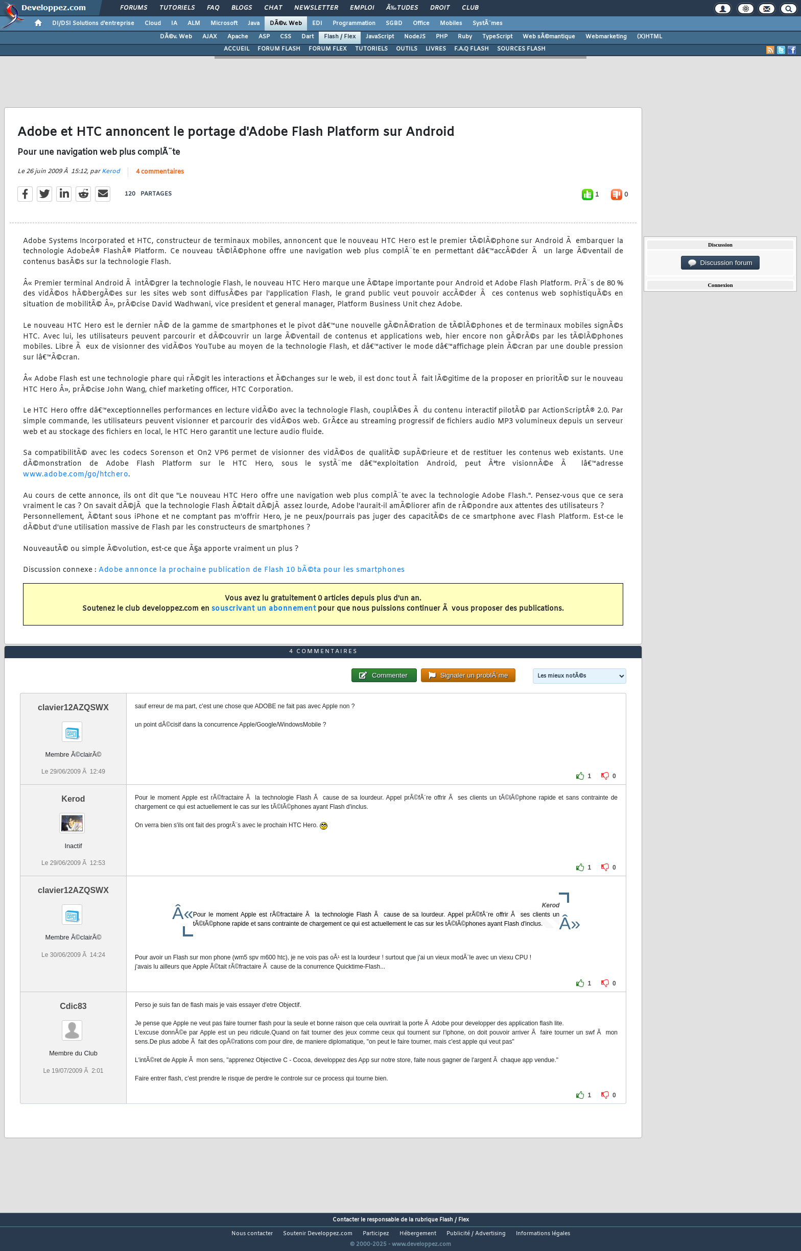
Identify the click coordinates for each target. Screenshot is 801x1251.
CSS (285, 36)
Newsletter (316, 8)
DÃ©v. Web (286, 23)
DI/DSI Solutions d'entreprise (93, 23)
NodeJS (415, 36)
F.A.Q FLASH (471, 49)
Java (254, 23)
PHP (441, 36)
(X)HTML (649, 36)
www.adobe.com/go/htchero (75, 481)
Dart (307, 36)
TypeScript (497, 36)
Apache (237, 36)
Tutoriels (177, 8)
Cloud (153, 23)
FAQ (213, 8)
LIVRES (436, 49)
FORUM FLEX (328, 49)
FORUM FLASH (278, 49)
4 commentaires (160, 178)
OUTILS (406, 49)
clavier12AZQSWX (73, 726)
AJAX (209, 36)
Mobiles (451, 23)
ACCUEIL (236, 49)
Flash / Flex (340, 36)
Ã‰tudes (402, 8)
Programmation (354, 23)
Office (421, 23)
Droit (440, 8)
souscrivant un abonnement (263, 615)
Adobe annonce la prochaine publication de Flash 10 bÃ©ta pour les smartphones (252, 577)
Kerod (111, 178)
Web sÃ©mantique (549, 36)
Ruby (465, 36)
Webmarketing (606, 36)
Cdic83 (73, 1025)
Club (470, 8)
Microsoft (224, 23)
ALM (193, 23)
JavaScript (380, 36)
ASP (264, 36)
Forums (133, 8)
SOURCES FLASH (521, 49)
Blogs (241, 8)
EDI (317, 23)
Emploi (362, 8)
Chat (273, 8)
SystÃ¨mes (488, 23)
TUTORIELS (371, 49)
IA (174, 23)
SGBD (394, 23)
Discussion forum (720, 263)
